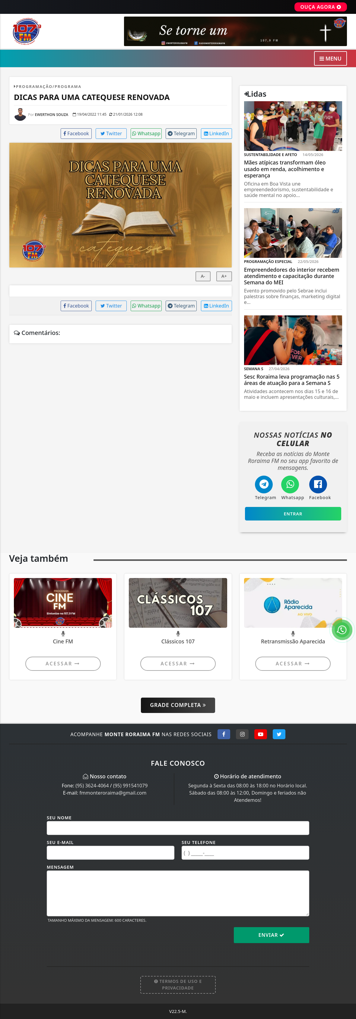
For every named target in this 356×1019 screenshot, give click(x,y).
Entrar (293, 514)
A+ (224, 276)
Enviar (272, 935)
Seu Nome (59, 818)
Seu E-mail (60, 842)
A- (203, 276)
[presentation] (92, 940)
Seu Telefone (199, 842)
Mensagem (60, 867)
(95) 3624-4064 (92, 785)
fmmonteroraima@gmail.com (112, 792)
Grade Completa (178, 704)
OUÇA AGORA (320, 7)
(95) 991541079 (130, 785)
